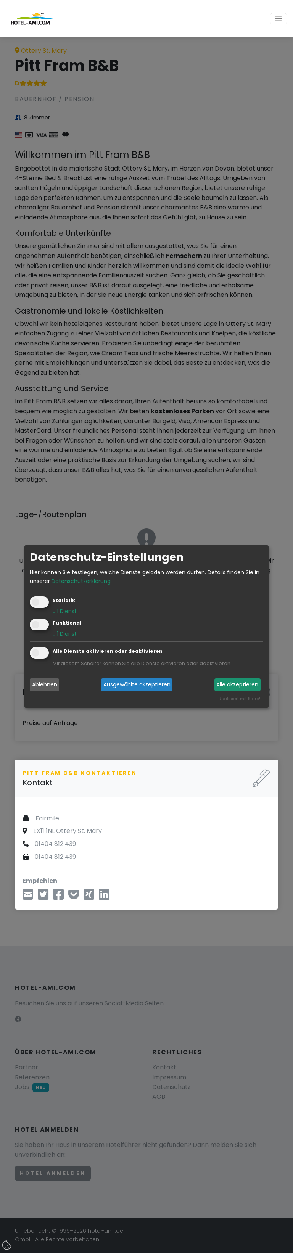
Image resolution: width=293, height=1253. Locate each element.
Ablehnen (44, 684)
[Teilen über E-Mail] (28, 896)
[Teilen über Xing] (89, 896)
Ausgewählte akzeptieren (137, 684)
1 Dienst (65, 611)
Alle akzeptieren (237, 684)
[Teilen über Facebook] (58, 896)
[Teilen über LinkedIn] (104, 896)
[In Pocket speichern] (73, 896)
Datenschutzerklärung (81, 581)
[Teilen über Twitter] (43, 896)
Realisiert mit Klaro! (239, 699)
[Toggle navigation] (278, 18)
